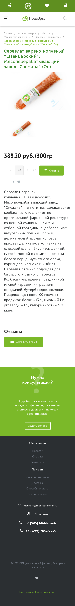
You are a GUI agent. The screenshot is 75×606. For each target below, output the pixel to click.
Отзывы (37, 456)
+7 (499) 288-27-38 (41, 531)
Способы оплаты (37, 488)
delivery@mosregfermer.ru (40, 505)
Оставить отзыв (26, 341)
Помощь (38, 469)
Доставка (37, 483)
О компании (37, 443)
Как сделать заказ (37, 477)
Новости (37, 451)
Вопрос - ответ (37, 494)
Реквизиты (38, 462)
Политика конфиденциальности (37, 592)
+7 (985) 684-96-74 (40, 523)
